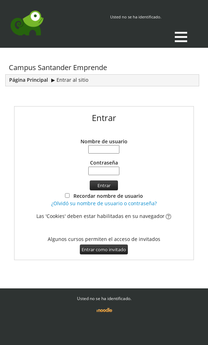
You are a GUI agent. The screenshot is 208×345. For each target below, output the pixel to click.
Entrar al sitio (72, 79)
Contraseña (104, 162)
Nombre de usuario (104, 141)
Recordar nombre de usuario (108, 195)
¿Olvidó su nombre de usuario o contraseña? (104, 203)
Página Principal (28, 79)
